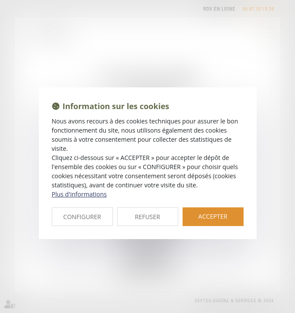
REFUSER (147, 217)
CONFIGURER (82, 217)
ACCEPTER (212, 216)
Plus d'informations (79, 194)
